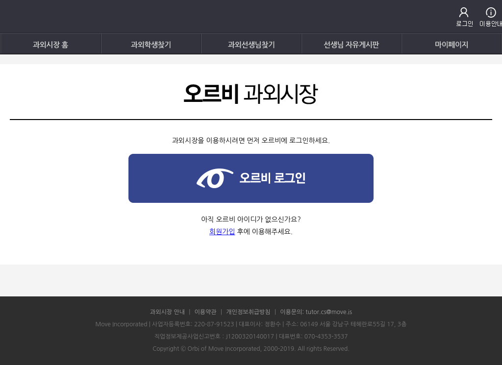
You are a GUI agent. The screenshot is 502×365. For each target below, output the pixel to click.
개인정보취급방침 (248, 312)
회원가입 (222, 231)
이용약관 (206, 312)
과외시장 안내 (167, 312)
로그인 (464, 16)
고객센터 (491, 16)
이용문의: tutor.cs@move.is (316, 312)
